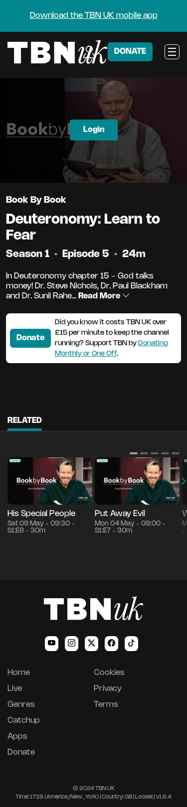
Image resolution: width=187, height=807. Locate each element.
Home (18, 672)
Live (14, 688)
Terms (106, 704)
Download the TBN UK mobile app (94, 15)
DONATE (130, 51)
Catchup (23, 720)
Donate (30, 338)
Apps (17, 736)
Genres (21, 704)
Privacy (108, 688)
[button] (134, 453)
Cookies (109, 672)
